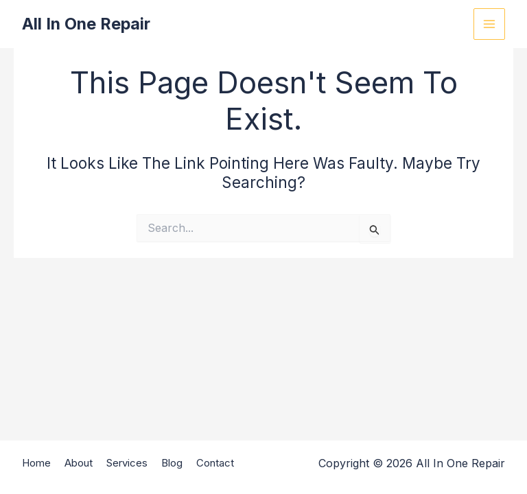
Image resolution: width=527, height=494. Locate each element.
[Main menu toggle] (489, 24)
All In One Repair (87, 24)
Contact (215, 464)
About (79, 464)
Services (127, 464)
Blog (172, 464)
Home (36, 464)
